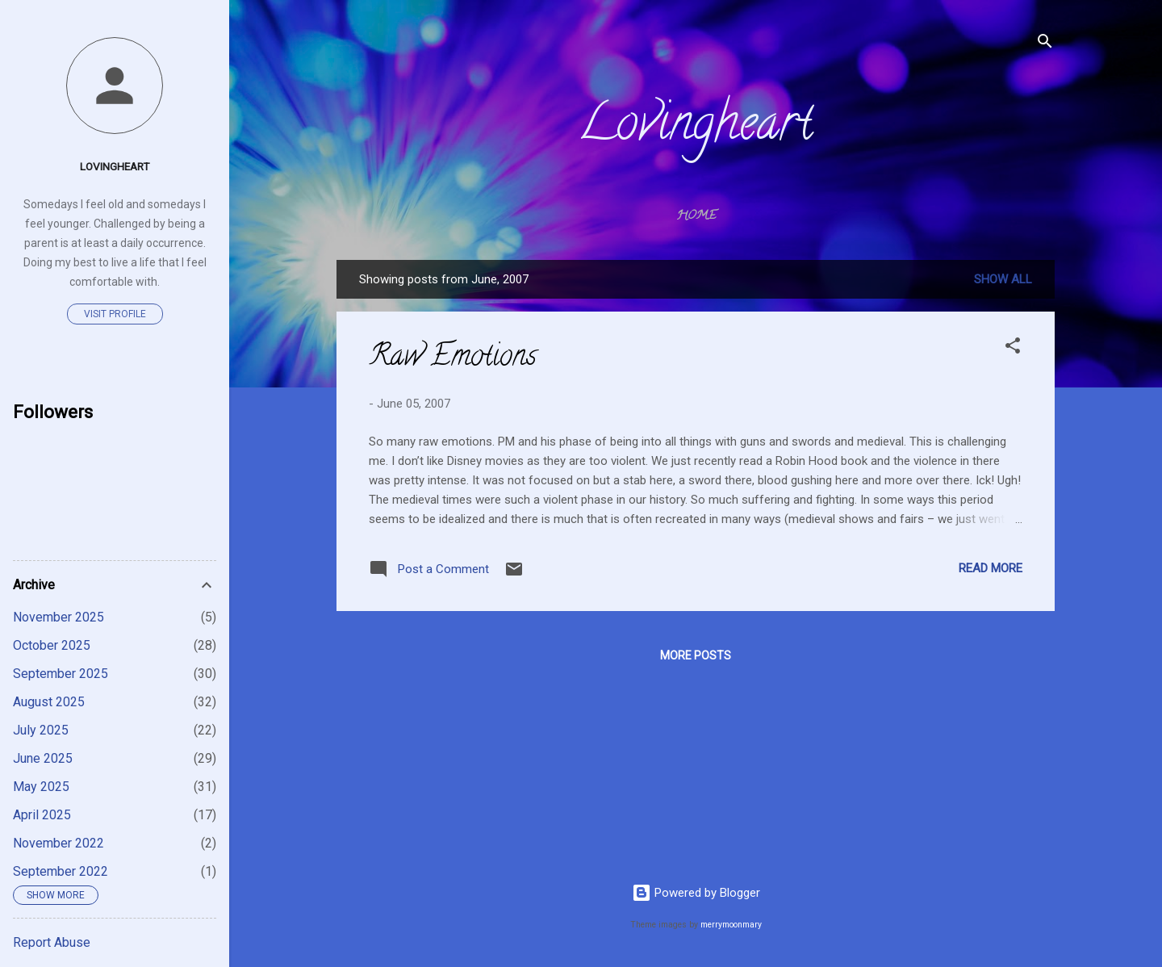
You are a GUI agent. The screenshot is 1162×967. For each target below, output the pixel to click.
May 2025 (41, 786)
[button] (1012, 348)
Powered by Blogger (696, 892)
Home (696, 216)
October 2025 (51, 645)
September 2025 (60, 673)
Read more (990, 568)
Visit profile (115, 314)
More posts (695, 655)
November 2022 (58, 843)
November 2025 (58, 617)
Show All (1003, 279)
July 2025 (41, 730)
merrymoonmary (731, 924)
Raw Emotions (453, 358)
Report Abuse (51, 942)
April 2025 (42, 815)
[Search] (1045, 44)
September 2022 (60, 871)
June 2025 (43, 758)
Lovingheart (695, 128)
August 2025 (49, 702)
